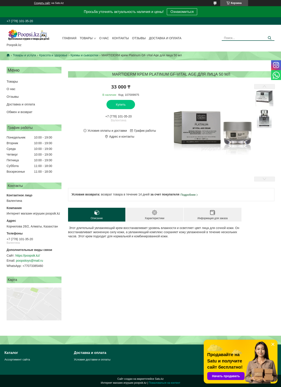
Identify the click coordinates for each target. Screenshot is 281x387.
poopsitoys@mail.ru (29, 260)
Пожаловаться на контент (164, 382)
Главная (69, 38)
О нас (104, 38)
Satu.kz (159, 378)
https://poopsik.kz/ (27, 255)
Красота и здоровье (53, 55)
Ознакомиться (182, 12)
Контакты (120, 38)
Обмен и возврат (19, 112)
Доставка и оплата (165, 38)
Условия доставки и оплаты (92, 359)
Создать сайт (42, 3)
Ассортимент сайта (17, 359)
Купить (121, 104)
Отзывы (139, 38)
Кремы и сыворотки (84, 55)
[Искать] (269, 38)
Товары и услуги (24, 55)
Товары (86, 38)
